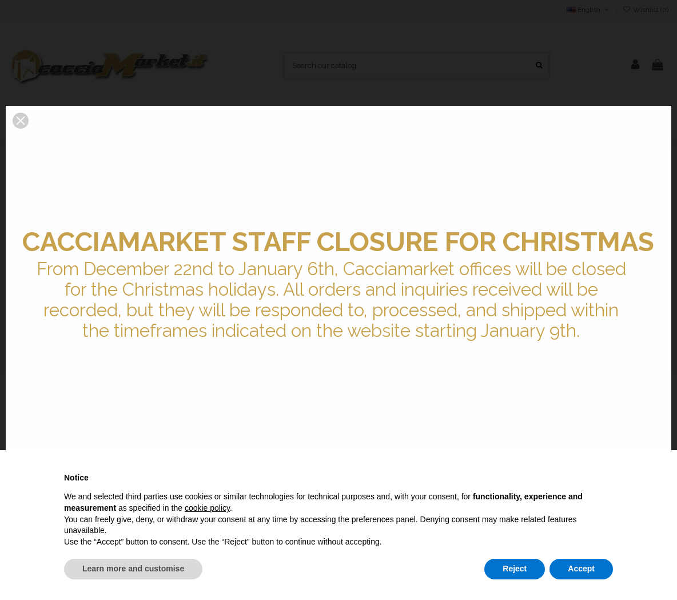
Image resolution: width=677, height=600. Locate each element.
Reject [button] (515, 568)
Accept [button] (581, 568)
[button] (20, 121)
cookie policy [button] (207, 507)
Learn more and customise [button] (133, 568)
